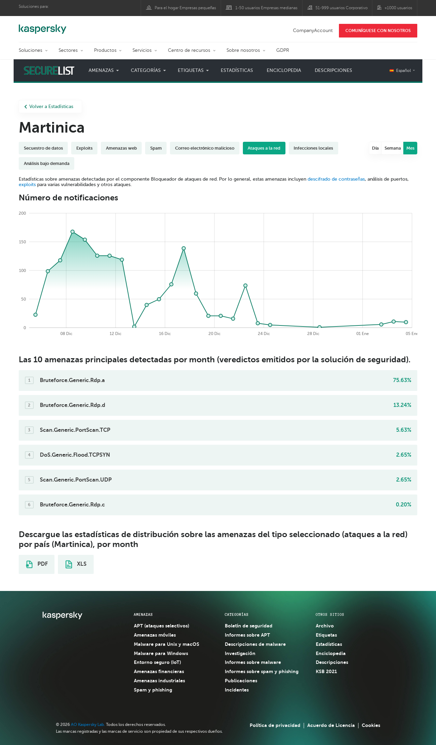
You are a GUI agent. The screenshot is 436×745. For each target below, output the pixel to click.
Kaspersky (42, 25)
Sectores (68, 50)
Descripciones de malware (255, 644)
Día (375, 148)
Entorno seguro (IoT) (157, 662)
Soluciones (30, 50)
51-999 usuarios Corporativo (341, 7)
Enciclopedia (284, 70)
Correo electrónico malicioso (205, 148)
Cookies (371, 725)
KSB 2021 (326, 671)
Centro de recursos (189, 50)
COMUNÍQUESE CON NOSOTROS (378, 30)
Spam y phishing (153, 690)
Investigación (240, 653)
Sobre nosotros (243, 50)
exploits (27, 184)
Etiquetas (191, 70)
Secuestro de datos (43, 148)
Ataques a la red (264, 148)
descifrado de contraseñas (336, 179)
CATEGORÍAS (237, 614)
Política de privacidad (275, 725)
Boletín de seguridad (248, 625)
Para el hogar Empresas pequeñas (185, 7)
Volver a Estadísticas (48, 106)
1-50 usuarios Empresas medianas (266, 7)
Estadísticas (237, 70)
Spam (156, 148)
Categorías (146, 70)
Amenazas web (121, 148)
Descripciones (333, 70)
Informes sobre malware (253, 662)
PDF (37, 564)
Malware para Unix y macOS (166, 644)
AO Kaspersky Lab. (88, 724)
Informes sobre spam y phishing (261, 671)
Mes (410, 148)
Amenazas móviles (155, 635)
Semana (393, 148)
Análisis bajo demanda (46, 163)
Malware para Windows (161, 653)
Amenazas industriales (159, 680)
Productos (105, 50)
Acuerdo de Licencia (331, 725)
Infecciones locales (313, 148)
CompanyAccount (313, 30)
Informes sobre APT (247, 635)
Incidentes (237, 690)
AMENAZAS (143, 614)
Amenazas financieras (159, 671)
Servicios (142, 50)
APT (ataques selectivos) (161, 625)
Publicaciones (241, 680)
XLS (76, 564)
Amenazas (101, 70)
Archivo (325, 625)
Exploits (84, 148)
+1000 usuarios (398, 7)
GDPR (282, 50)
